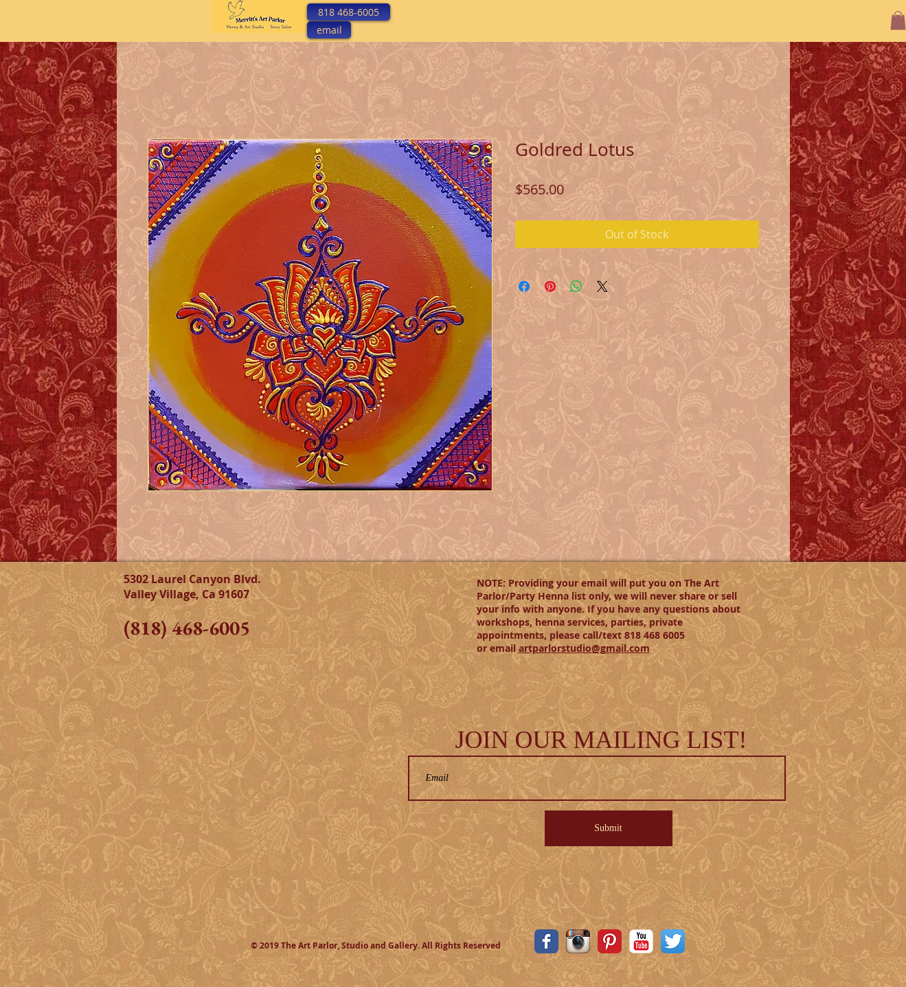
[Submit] (608, 828)
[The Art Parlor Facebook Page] (546, 941)
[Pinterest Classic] (610, 941)
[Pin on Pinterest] (550, 286)
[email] (329, 29)
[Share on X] (602, 286)
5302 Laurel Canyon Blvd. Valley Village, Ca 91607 (192, 586)
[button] (898, 20)
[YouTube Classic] (641, 941)
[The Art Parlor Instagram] (578, 941)
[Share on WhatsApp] (576, 286)
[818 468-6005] (348, 12)
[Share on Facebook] (524, 286)
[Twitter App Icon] (673, 941)
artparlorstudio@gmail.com (584, 648)
